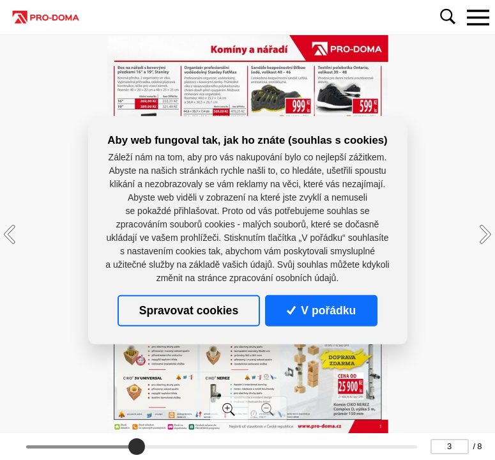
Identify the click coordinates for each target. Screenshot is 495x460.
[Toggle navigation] (478, 17)
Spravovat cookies (188, 310)
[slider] (136, 446)
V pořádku (321, 310)
